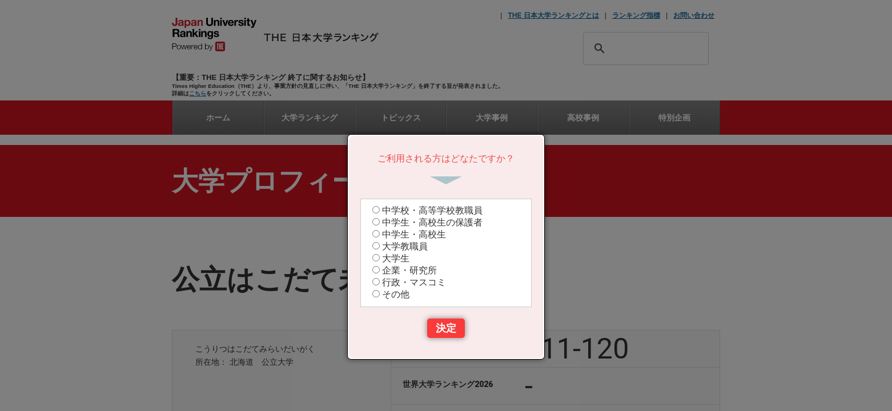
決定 (446, 328)
